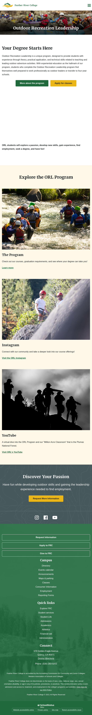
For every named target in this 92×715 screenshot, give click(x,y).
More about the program (32, 83)
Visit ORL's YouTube (12, 452)
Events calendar (46, 570)
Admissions (46, 621)
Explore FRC (46, 608)
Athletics (46, 629)
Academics (46, 625)
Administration (46, 638)
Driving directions (46, 658)
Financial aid (46, 634)
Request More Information (46, 498)
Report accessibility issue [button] (71, 710)
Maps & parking (46, 578)
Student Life (46, 617)
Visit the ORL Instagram (14, 358)
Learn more (7, 268)
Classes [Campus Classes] (46, 582)
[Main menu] (89, 5)
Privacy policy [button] (43, 710)
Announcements (46, 574)
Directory (46, 566)
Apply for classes (63, 83)
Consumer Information (46, 587)
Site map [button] (55, 710)
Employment (46, 591)
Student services (46, 613)
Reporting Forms (46, 595)
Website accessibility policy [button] (23, 710)
